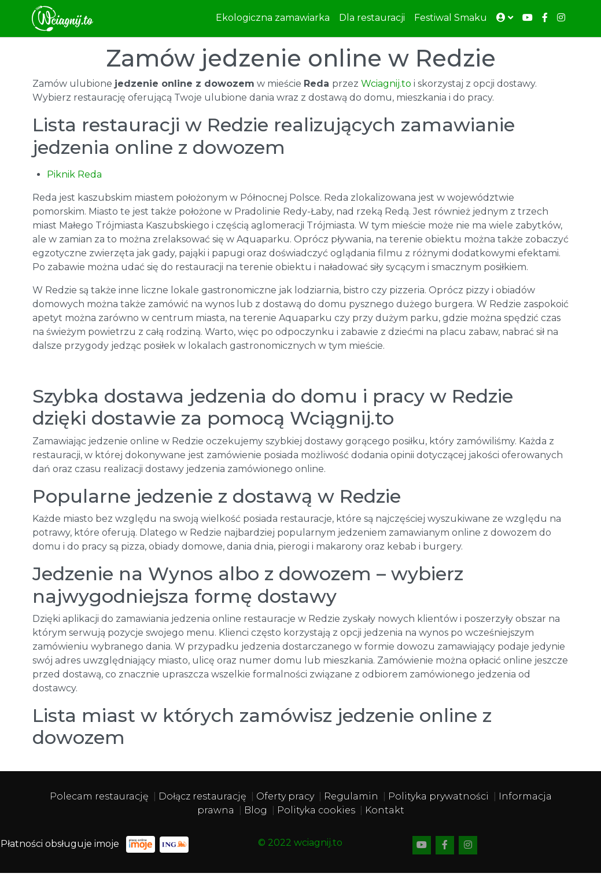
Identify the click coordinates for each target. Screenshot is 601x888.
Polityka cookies (316, 810)
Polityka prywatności (438, 796)
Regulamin (351, 796)
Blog (255, 810)
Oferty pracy (285, 796)
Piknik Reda (74, 174)
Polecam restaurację (99, 796)
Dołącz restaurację (202, 796)
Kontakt (384, 810)
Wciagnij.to (386, 83)
